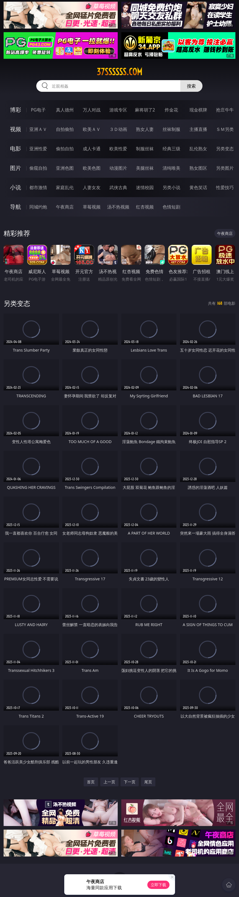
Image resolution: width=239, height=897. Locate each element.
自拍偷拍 (65, 129)
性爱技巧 (225, 187)
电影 (15, 148)
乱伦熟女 (198, 149)
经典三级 (171, 149)
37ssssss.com (119, 71)
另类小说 (171, 187)
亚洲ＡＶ (38, 129)
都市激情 (38, 187)
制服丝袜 (145, 149)
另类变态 (225, 149)
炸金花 (171, 110)
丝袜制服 (171, 129)
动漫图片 (118, 168)
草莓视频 (92, 207)
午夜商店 (65, 207)
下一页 (129, 781)
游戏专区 (118, 110)
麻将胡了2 (145, 110)
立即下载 (158, 884)
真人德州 (65, 110)
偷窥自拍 (38, 168)
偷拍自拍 (65, 149)
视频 (15, 129)
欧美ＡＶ (92, 129)
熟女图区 (198, 168)
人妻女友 (92, 187)
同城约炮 (38, 207)
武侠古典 (118, 187)
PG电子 (38, 110)
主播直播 (198, 129)
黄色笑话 (198, 187)
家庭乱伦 (65, 187)
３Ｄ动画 (118, 129)
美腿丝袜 (145, 168)
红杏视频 (145, 207)
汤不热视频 (118, 207)
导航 (15, 206)
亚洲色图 (65, 168)
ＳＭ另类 (225, 129)
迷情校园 (145, 187)
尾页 (148, 781)
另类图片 (225, 168)
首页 (91, 781)
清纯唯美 (171, 168)
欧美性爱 (118, 149)
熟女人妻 (145, 129)
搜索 (191, 86)
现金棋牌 (198, 110)
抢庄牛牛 (225, 110)
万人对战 (92, 110)
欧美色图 (92, 168)
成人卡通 (92, 149)
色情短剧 (171, 207)
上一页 (109, 781)
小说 (15, 187)
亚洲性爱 (38, 149)
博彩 (15, 109)
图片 (15, 168)
